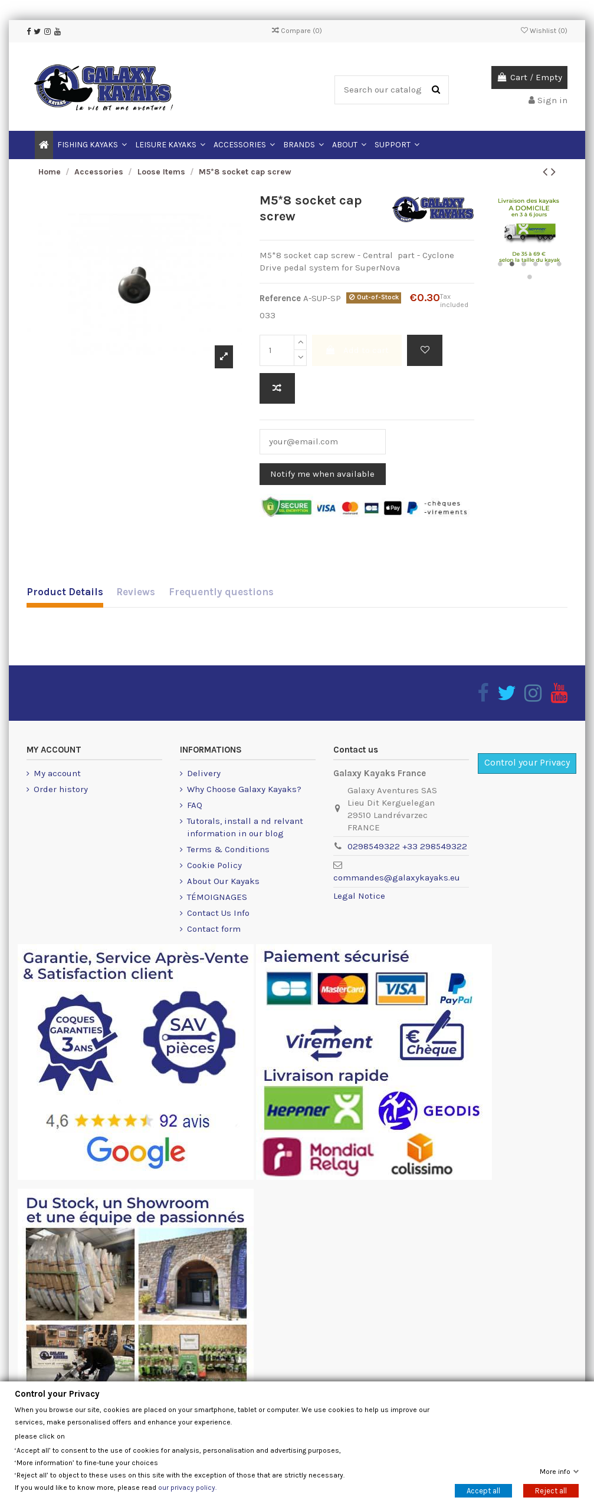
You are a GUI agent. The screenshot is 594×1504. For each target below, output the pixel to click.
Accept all (483, 1490)
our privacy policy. (187, 1487)
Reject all (551, 1490)
